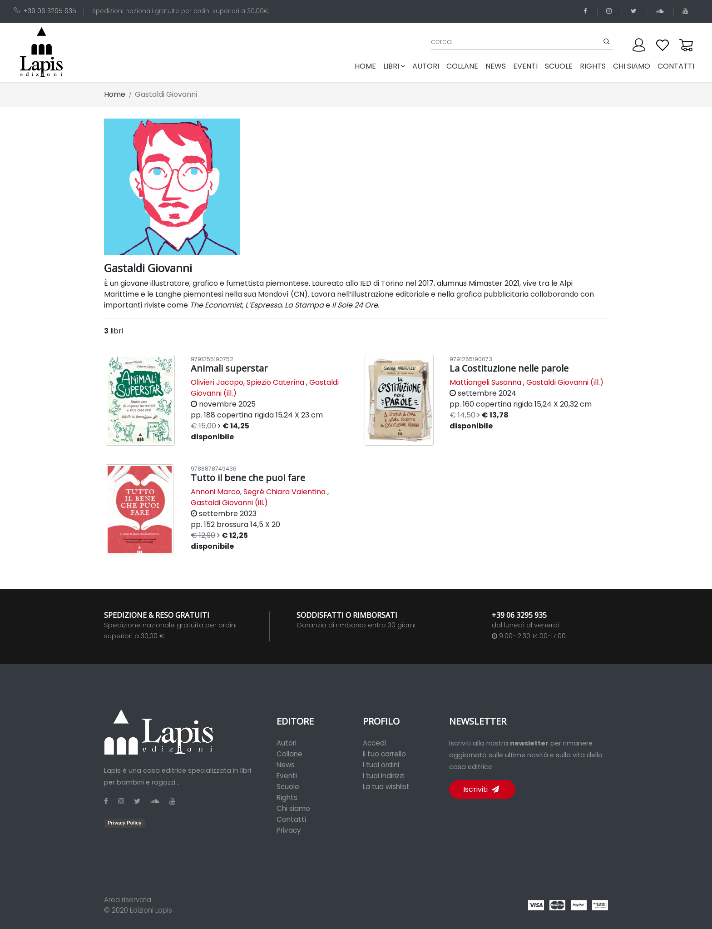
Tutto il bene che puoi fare (248, 478)
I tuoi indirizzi (384, 775)
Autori (287, 743)
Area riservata (127, 899)
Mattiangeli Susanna (485, 382)
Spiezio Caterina (275, 382)
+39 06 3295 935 (45, 11)
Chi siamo (293, 808)
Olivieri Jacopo (217, 382)
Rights (287, 797)
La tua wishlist (386, 786)
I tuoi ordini (381, 765)
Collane (289, 754)
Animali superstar (229, 368)
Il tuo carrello (384, 754)
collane (462, 66)
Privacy (289, 830)
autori (425, 66)
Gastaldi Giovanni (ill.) (564, 382)
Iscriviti (481, 789)
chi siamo (631, 66)
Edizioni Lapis (151, 910)
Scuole (288, 786)
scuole (559, 66)
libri (394, 66)
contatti (676, 66)
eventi (525, 66)
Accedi (374, 743)
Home (367, 65)
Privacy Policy (125, 822)
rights (593, 66)
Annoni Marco (215, 492)
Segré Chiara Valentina (284, 492)
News (286, 765)
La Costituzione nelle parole (509, 368)
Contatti (291, 819)
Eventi (287, 775)
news (495, 66)
